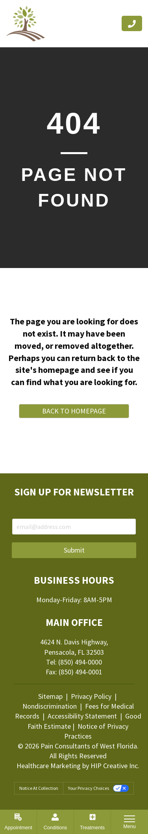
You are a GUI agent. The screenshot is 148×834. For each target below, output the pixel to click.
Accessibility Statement (82, 715)
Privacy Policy (91, 696)
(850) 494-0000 (80, 661)
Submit (74, 550)
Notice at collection (38, 788)
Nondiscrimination (50, 706)
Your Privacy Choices (88, 788)
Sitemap (50, 696)
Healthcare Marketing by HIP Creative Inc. (78, 765)
